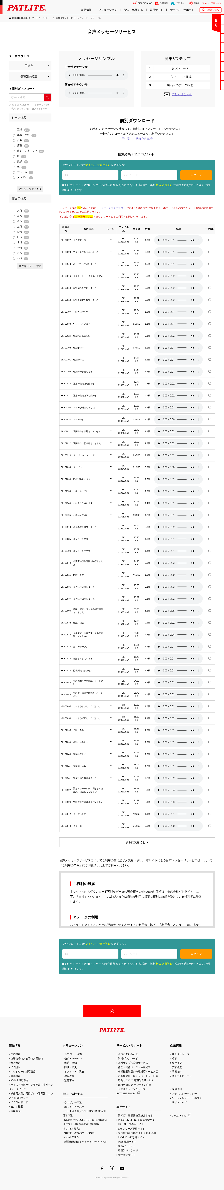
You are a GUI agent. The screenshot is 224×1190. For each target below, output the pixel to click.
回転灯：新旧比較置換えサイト (135, 1115)
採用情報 (177, 1089)
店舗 (21, 145)
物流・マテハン (73, 1058)
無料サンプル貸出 (210, 38)
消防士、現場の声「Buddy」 (80, 1132)
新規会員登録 (164, 184)
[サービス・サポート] (41, 18)
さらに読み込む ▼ (137, 842)
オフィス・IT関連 (74, 1071)
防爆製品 (16, 1111)
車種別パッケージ (128, 1150)
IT (19, 156)
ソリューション (107, 9)
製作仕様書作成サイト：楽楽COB (137, 1132)
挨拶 (20, 161)
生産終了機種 (210, 66)
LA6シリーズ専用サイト (131, 1128)
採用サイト (181, 3)
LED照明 (15, 1067)
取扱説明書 (210, 56)
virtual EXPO (71, 1137)
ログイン (196, 174)
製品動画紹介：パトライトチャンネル (85, 1141)
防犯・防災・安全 (28, 151)
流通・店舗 (70, 1062)
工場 (21, 130)
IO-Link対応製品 (20, 1080)
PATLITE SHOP (145, 3)
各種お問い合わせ (128, 1054)
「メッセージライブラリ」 (111, 207)
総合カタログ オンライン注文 (134, 1084)
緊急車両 (69, 1080)
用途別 (29, 65)
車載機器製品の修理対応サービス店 (138, 1071)
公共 (21, 140)
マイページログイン (211, 3)
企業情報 (164, 3)
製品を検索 (213, 9)
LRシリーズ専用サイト (131, 1124)
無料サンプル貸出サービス (133, 1062)
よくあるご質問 (210, 28)
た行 (21, 226)
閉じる (191, 20)
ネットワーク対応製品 (23, 1071)
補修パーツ (210, 75)
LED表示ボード (19, 1102)
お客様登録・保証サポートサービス (138, 1076)
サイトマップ (179, 1102)
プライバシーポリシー (184, 1093)
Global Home (179, 1115)
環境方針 (177, 1071)
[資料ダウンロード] (64, 18)
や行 (20, 248)
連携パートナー (127, 1146)
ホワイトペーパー (74, 1106)
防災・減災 (70, 1067)
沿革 (174, 1058)
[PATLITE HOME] (18, 18)
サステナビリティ (182, 1076)
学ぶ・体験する (133, 9)
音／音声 (16, 1062)
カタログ (210, 47)
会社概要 (177, 1062)
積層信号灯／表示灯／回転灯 (27, 1058)
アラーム (23, 172)
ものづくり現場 (73, 1054)
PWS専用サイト (127, 1141)
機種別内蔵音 (29, 76)
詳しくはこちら (178, 94)
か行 (21, 216)
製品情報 (86, 9)
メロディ (23, 177)
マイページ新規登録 (98, 164)
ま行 (21, 242)
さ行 (21, 221)
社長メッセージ (180, 1054)
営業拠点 (177, 1067)
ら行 (21, 253)
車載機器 (16, 1054)
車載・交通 (24, 135)
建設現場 (69, 1076)
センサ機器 (17, 1106)
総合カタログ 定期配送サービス (136, 1080)
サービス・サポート (182, 9)
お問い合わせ (210, 19)
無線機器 (16, 1076)
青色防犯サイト (127, 1154)
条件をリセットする (30, 188)
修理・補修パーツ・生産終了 (134, 1067)
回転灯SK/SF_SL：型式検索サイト (137, 1119)
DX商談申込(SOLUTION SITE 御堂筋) (85, 1119)
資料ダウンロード (128, 1058)
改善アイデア (210, 85)
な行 (21, 232)
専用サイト (156, 9)
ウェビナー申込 (73, 1102)
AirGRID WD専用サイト (131, 1137)
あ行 (21, 211)
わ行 (20, 258)
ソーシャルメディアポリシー (188, 1097)
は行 (21, 237)
